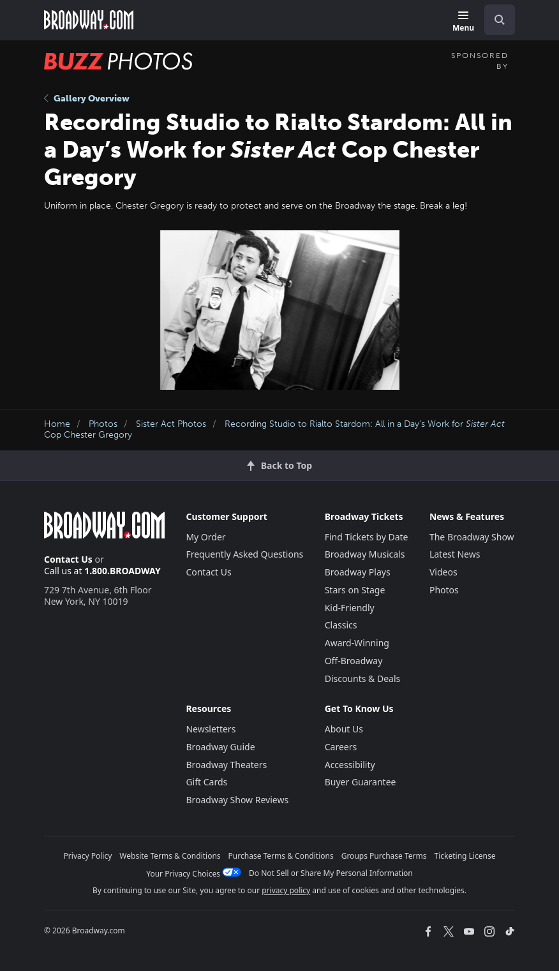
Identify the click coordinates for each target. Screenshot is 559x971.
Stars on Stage (355, 590)
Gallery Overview (87, 98)
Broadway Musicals (365, 554)
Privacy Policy (88, 855)
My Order (205, 537)
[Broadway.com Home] (88, 19)
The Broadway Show (471, 537)
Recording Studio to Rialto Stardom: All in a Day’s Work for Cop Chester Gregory (274, 429)
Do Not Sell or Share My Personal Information (331, 873)
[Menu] (463, 22)
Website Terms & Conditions (169, 855)
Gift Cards (206, 782)
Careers (341, 747)
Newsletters (210, 729)
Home (57, 424)
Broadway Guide (220, 747)
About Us (344, 729)
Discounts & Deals (363, 678)
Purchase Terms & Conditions (281, 855)
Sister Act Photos (171, 424)
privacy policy (286, 890)
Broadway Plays (358, 572)
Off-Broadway (354, 661)
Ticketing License (465, 855)
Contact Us (68, 559)
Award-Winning (357, 643)
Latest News (455, 554)
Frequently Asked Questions (244, 554)
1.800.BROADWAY (122, 571)
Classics (341, 625)
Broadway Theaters (226, 765)
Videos (443, 572)
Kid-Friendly (350, 608)
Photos (103, 424)
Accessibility (350, 765)
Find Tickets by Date (366, 537)
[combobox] (494, 19)
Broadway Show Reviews (237, 800)
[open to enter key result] (499, 19)
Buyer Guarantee (360, 782)
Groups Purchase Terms (384, 855)
